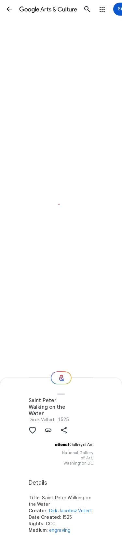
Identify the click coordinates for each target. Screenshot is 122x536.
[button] (9, 9)
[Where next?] (61, 377)
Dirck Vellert (41, 419)
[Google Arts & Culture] (48, 9)
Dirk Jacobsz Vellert (70, 511)
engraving (60, 530)
